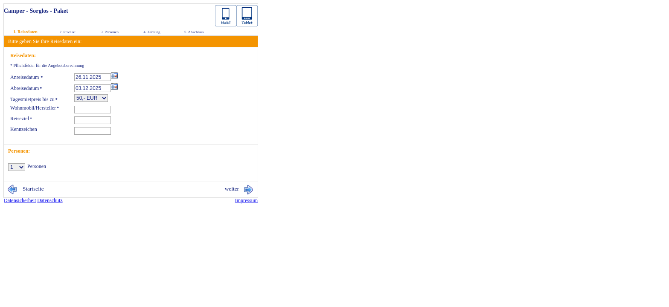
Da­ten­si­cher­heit (20, 200)
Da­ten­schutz (49, 200)
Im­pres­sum (246, 200)
